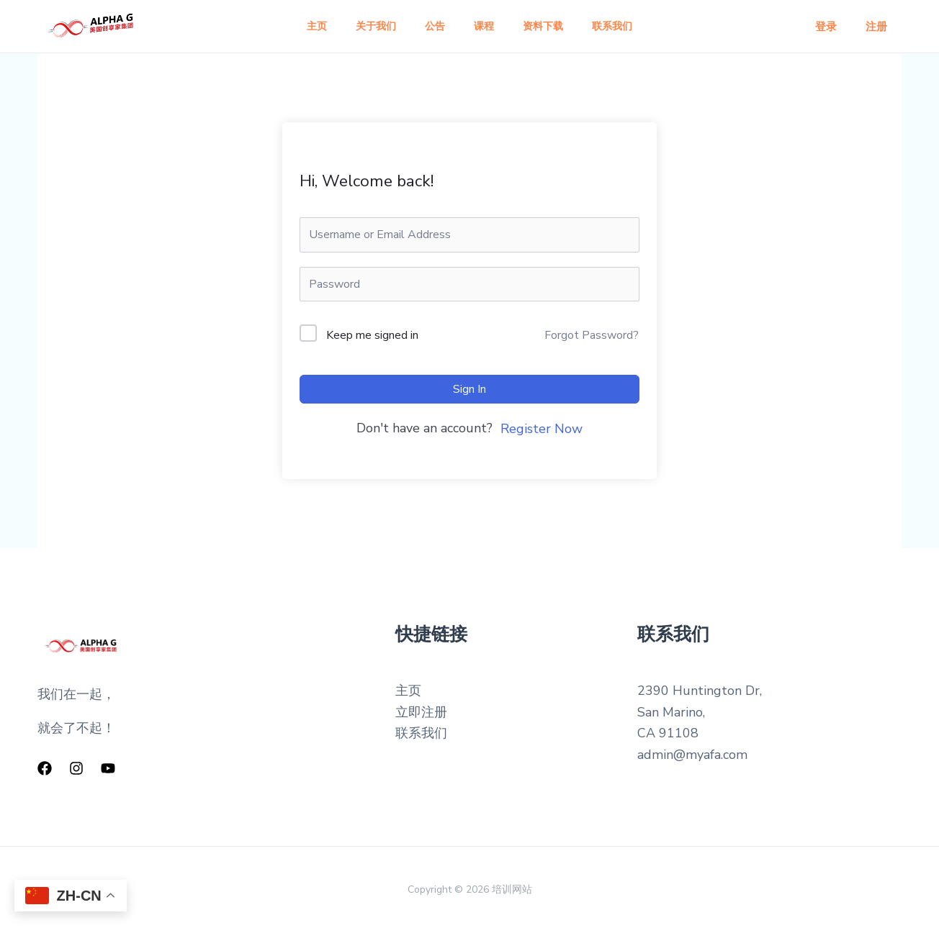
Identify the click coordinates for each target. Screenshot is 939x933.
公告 (432, 26)
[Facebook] (44, 768)
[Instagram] (76, 768)
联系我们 (626, 26)
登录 (837, 26)
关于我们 (367, 26)
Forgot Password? (591, 335)
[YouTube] (108, 768)
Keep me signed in (372, 335)
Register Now (541, 428)
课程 (487, 26)
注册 (880, 26)
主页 (302, 26)
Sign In (469, 389)
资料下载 (551, 26)
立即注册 (421, 712)
